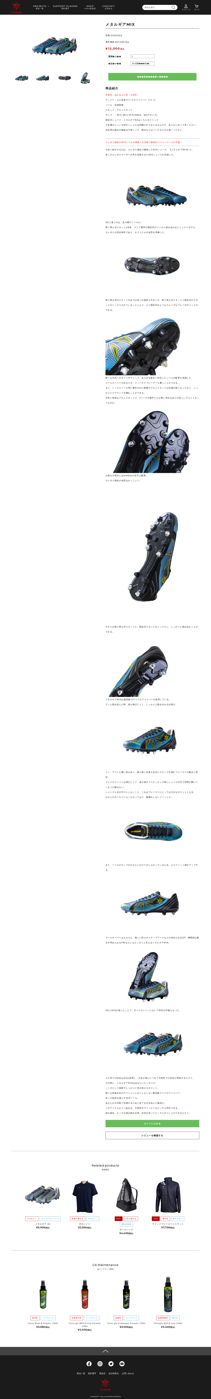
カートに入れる (152, 1123)
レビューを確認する (152, 1135)
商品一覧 (81, 1373)
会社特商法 (113, 1373)
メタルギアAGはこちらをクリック (141, 120)
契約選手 (92, 1373)
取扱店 (102, 1373)
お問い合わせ (128, 1373)
